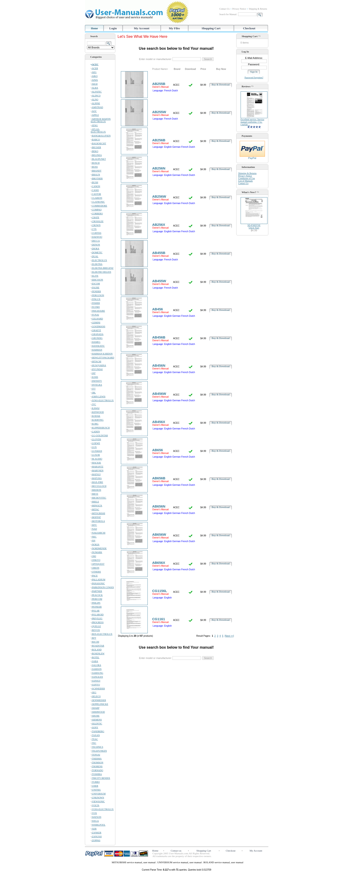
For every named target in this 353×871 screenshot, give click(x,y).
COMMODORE (99, 206)
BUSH (94, 182)
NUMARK (96, 552)
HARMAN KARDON (102, 353)
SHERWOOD (98, 712)
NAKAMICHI (98, 533)
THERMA (96, 758)
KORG (95, 424)
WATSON (96, 817)
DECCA (95, 241)
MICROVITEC (98, 498)
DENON (95, 244)
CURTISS (96, 233)
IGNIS (94, 377)
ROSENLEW (98, 653)
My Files (174, 28)
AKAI (94, 84)
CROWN (96, 225)
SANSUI (95, 681)
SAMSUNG (97, 673)
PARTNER (96, 591)
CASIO (95, 190)
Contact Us (224, 9)
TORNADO (97, 770)
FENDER (96, 291)
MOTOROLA (98, 521)
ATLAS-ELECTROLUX (98, 130)
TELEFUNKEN (99, 751)
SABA (94, 661)
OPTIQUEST (98, 564)
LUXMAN (96, 451)
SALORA (96, 665)
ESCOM (95, 283)
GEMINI (95, 322)
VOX (94, 813)
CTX (94, 229)
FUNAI (95, 315)
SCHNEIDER (98, 688)
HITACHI (96, 361)
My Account (142, 28)
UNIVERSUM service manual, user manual (179, 862)
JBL (93, 392)
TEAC (94, 739)
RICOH (95, 642)
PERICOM (96, 599)
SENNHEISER (98, 700)
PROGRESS (97, 622)
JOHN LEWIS (98, 396)
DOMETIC (97, 252)
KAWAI (95, 408)
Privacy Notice (239, 9)
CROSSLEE (97, 221)
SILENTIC (96, 723)
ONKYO (95, 560)
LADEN (95, 431)
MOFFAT (96, 517)
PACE (94, 575)
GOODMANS (98, 326)
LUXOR (95, 455)
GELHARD (97, 318)
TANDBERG (97, 731)
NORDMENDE (99, 548)
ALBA (94, 88)
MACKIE (96, 462)
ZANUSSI (96, 836)
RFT (93, 638)
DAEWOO (96, 237)
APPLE (95, 115)
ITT (93, 389)
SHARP (95, 708)
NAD (94, 529)
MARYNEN (97, 470)
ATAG (94, 125)
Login (113, 28)
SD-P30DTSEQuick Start (254, 226)
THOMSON (97, 762)
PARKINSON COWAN (102, 587)
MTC (94, 525)
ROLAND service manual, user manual (223, 862)
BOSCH (95, 163)
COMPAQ (96, 209)
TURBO (95, 782)
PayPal (252, 156)
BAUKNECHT (98, 143)
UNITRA (96, 790)
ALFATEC (96, 91)
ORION (95, 568)
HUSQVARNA (98, 365)
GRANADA (97, 334)
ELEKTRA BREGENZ (102, 268)
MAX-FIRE (97, 482)
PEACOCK (97, 595)
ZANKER (96, 832)
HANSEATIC (98, 346)
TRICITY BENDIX (100, 778)
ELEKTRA (97, 264)
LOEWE (95, 443)
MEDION (96, 490)
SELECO (96, 696)
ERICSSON (97, 280)
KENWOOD (97, 412)
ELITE (94, 276)
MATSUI (96, 474)
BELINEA (96, 155)
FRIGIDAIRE (98, 311)
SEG (93, 692)
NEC (94, 536)
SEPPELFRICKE (99, 704)
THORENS (97, 766)
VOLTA (95, 805)
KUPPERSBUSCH (100, 427)
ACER (94, 68)
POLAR (95, 610)
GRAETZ (96, 330)
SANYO (95, 684)
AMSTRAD (97, 107)
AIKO (94, 76)
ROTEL (95, 657)
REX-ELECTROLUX (101, 634)
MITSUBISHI (98, 513)
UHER (94, 786)
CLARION (96, 198)
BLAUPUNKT (98, 159)
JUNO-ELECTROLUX (102, 400)
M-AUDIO (96, 459)
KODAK (95, 416)
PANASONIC (98, 583)
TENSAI (95, 755)
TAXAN (95, 735)
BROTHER (97, 178)
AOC (94, 111)
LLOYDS (96, 439)
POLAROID (97, 614)
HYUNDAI (97, 369)
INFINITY (96, 381)
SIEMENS (96, 719)
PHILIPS (95, 603)
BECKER (96, 147)
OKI (93, 556)
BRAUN (95, 174)
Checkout (249, 28)
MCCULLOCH (98, 486)
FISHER (95, 303)
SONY (94, 727)
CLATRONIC (98, 202)
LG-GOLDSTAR (99, 435)
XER (94, 828)
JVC (93, 404)
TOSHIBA (96, 774)
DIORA (95, 248)
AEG (94, 72)
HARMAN (96, 350)
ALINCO (96, 95)
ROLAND (96, 649)
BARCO (95, 139)
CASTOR (96, 194)
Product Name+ (160, 69)
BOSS (94, 167)
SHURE (95, 716)
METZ (94, 494)
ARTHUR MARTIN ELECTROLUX (101, 120)
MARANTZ (97, 466)
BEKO (94, 151)
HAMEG (95, 342)
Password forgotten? (254, 77)
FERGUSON (97, 295)
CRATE (95, 217)
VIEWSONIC (98, 801)
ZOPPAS (95, 840)
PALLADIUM (98, 579)
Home (94, 28)
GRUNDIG (97, 338)
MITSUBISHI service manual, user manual (134, 862)
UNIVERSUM (98, 793)
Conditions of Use (246, 178)
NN (93, 540)
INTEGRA (96, 385)
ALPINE (95, 103)
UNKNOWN (97, 797)
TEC (93, 743)
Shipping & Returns (258, 9)
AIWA (94, 80)
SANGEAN (97, 677)
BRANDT (96, 170)
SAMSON (96, 669)
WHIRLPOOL (98, 825)
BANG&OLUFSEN (101, 135)
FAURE (95, 287)
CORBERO (97, 213)
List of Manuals (245, 181)
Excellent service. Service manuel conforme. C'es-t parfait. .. (252, 122)
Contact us (176, 850)
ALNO (94, 99)
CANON (95, 186)
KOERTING (97, 420)
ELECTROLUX (99, 260)
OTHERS (96, 572)
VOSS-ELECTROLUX (102, 809)
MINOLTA (96, 505)
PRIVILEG (97, 618)
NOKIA (95, 544)
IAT (93, 373)
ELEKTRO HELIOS (101, 272)
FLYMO (95, 307)
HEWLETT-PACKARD (102, 357)
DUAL (94, 256)
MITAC (95, 509)
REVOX (95, 630)
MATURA (96, 478)
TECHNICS (97, 747)
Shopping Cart (211, 28)
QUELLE (96, 626)
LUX (94, 447)
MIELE (95, 501)
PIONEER (96, 607)
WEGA (95, 821)
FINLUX (95, 299)
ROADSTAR (97, 645)
